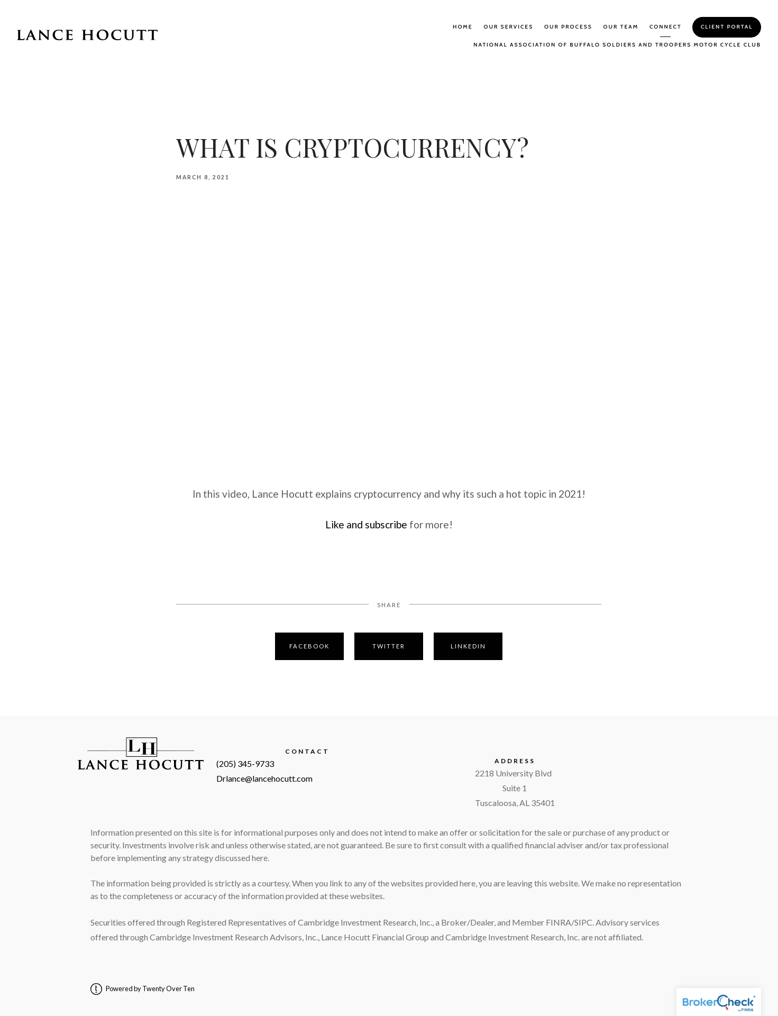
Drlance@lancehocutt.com (264, 778)
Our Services (508, 26)
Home (463, 26)
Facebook (309, 646)
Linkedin (468, 646)
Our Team (621, 26)
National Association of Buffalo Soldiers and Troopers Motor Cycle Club (617, 44)
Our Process (568, 26)
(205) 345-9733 (245, 763)
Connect (665, 26)
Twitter (388, 646)
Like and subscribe (366, 524)
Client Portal (727, 26)
